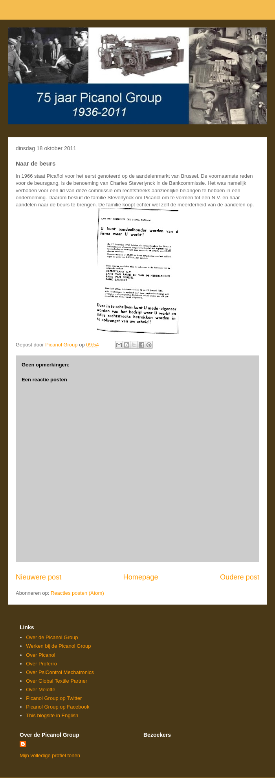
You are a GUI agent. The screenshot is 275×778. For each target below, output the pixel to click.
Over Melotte (40, 689)
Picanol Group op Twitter (54, 698)
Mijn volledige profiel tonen (50, 755)
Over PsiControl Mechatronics (60, 672)
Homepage (140, 577)
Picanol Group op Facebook (57, 707)
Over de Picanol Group (52, 637)
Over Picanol (40, 655)
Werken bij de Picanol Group (58, 646)
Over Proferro (41, 664)
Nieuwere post (38, 577)
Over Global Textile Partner (56, 681)
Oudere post (239, 577)
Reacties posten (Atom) (77, 593)
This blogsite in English (52, 715)
